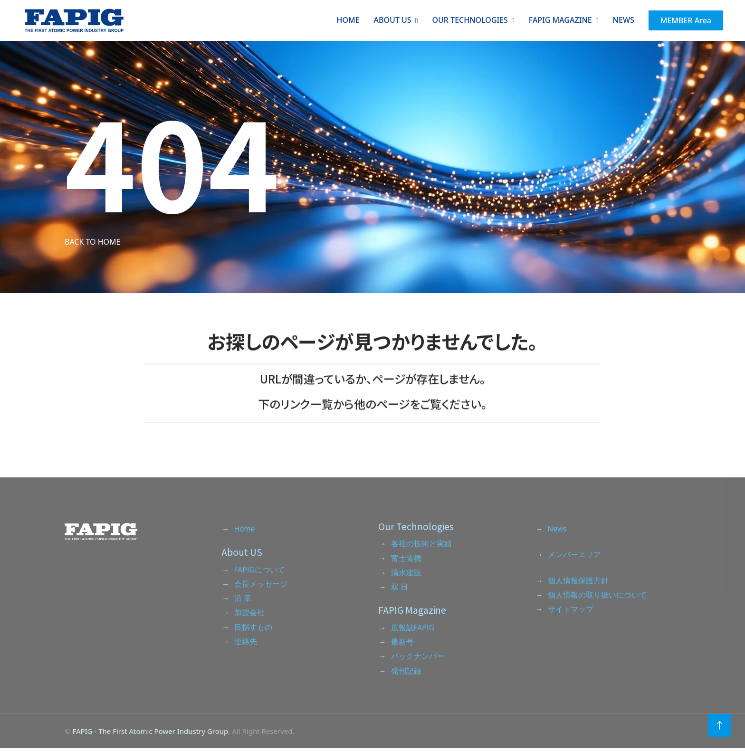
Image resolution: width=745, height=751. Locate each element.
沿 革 (242, 599)
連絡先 (245, 643)
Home (347, 20)
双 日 (399, 588)
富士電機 (406, 558)
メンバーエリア (574, 555)
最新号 (402, 643)
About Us (392, 20)
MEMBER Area (684, 20)
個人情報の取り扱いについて (597, 595)
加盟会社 (249, 614)
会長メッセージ (260, 585)
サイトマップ (570, 610)
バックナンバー (417, 658)
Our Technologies (469, 20)
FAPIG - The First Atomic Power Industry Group (150, 733)
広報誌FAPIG (413, 629)
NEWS (622, 20)
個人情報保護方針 (578, 581)
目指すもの (253, 629)
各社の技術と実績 (421, 544)
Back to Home (92, 242)
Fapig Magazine (559, 20)
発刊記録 (406, 673)
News (557, 528)
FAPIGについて (260, 570)
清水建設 (406, 573)
